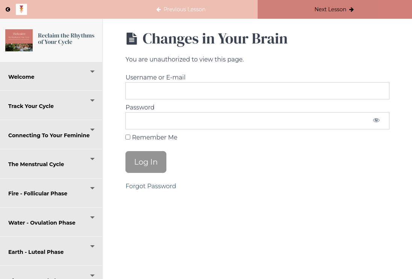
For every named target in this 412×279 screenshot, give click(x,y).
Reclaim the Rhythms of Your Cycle (66, 38)
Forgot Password (150, 186)
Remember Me (151, 137)
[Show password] (376, 120)
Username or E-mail (155, 77)
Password (139, 107)
